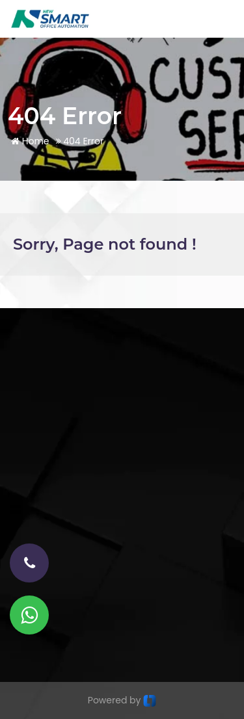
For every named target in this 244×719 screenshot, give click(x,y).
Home (30, 141)
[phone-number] (29, 562)
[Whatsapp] (29, 614)
